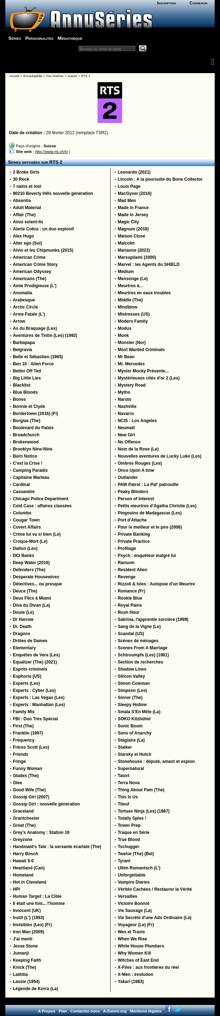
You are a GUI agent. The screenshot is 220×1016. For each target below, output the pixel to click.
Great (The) (24, 825)
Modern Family (133, 321)
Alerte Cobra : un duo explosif (43, 228)
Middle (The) (130, 299)
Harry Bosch (25, 853)
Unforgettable (131, 875)
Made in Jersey (133, 214)
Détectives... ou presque (37, 583)
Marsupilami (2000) (137, 257)
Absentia (22, 200)
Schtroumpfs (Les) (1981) (143, 654)
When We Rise (132, 938)
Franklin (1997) (28, 733)
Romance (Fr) (131, 591)
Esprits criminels (30, 669)
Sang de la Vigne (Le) (139, 626)
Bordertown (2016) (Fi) (35, 413)
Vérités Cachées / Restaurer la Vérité (155, 889)
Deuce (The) (25, 591)
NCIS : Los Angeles (137, 420)
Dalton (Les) (25, 548)
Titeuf (123, 804)
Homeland (23, 875)
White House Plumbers (141, 946)
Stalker (125, 747)
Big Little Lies (27, 378)
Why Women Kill (134, 953)
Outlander (128, 477)
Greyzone (22, 839)
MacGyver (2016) (134, 193)
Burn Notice (25, 456)
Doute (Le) (23, 612)
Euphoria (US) (27, 676)
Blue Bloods (25, 392)
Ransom (126, 562)
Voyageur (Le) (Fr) (136, 924)
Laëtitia (20, 974)
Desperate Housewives (36, 576)
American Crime (29, 257)
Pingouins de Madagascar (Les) (150, 512)
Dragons (21, 633)
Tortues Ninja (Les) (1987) (144, 811)
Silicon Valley (131, 676)
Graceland (23, 811)
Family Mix (23, 711)
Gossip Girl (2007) (31, 796)
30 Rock (21, 179)
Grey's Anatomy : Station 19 (41, 832)
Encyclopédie (33, 76)
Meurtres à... (130, 285)
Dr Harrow (23, 619)
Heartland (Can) (28, 867)
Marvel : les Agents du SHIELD (148, 264)
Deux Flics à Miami (32, 598)
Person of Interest (136, 498)
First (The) (23, 725)
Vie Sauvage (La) (135, 910)
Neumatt (126, 427)
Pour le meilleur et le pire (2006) (150, 527)
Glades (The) (26, 775)
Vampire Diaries (134, 882)
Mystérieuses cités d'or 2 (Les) (148, 378)
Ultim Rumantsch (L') (139, 867)
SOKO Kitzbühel (134, 718)
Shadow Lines (132, 669)
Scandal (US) (131, 633)
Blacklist (21, 385)
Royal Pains (130, 605)
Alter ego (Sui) (27, 243)
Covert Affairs (27, 527)
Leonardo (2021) (134, 172)
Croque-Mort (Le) (30, 541)
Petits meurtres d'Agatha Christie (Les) (157, 505)
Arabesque (24, 299)
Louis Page (129, 186)
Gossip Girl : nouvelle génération (46, 804)
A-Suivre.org (115, 1011)
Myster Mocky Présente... (143, 370)
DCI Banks (23, 555)
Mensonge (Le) (133, 278)
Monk (123, 335)
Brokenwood (26, 441)
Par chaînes (54, 76)
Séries (14, 38)
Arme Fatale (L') (29, 314)
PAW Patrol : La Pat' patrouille (148, 484)
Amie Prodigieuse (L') (35, 285)
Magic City (128, 221)
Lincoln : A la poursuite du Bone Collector (160, 179)
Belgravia (22, 349)
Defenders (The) (29, 569)
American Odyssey (32, 271)
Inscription (166, 3)
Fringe (19, 761)
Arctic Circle (25, 307)
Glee (17, 782)
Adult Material (27, 207)
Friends (20, 754)
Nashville (127, 406)
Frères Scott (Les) (31, 747)
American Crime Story (35, 264)
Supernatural (131, 768)
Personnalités (39, 38)
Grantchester (26, 818)
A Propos (46, 1011)
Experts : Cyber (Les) (34, 690)
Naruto (125, 399)
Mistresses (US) (134, 314)
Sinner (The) (130, 697)
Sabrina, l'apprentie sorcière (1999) (153, 619)
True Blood (129, 839)
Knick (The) (24, 967)
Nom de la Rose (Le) (138, 449)
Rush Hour (128, 612)
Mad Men (127, 200)
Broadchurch (26, 434)
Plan (63, 1011)
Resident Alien (132, 569)
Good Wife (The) (29, 789)
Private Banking (134, 534)
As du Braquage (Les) (35, 328)
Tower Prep (129, 825)
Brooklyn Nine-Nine (32, 449)
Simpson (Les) (132, 690)
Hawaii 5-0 (23, 860)
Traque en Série (133, 832)
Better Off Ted (27, 370)
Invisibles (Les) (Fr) (32, 924)
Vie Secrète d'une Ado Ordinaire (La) (155, 917)
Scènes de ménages (138, 640)
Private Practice (134, 541)
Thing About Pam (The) (141, 789)
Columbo (22, 512)
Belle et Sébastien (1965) (38, 356)
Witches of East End (138, 960)
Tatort (123, 775)
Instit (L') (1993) (28, 917)
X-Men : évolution (135, 974)
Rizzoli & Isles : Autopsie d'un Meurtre (156, 583)
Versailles (127, 896)
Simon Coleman (134, 683)
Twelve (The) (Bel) (136, 853)
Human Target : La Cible (37, 896)
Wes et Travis (131, 931)
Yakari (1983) (131, 981)
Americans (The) (29, 278)
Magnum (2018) (133, 228)
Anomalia (22, 292)
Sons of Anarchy (134, 733)
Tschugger (128, 846)
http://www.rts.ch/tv (51, 151)
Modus (125, 328)
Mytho (124, 392)
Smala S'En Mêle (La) (139, 711)
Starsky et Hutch (134, 754)
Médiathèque (70, 38)
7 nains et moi (27, 186)
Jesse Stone (25, 946)
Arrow (19, 321)
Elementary (24, 647)
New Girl (126, 434)
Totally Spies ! (132, 818)
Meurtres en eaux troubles (144, 292)
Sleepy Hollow (132, 704)
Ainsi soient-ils (28, 221)
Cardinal (21, 484)
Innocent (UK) (27, 910)
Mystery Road (132, 385)
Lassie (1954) (26, 981)
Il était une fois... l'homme (39, 903)
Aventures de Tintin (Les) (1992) (45, 335)
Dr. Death (22, 626)
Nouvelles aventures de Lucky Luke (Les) (159, 456)
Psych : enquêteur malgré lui (147, 555)
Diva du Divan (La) (31, 605)
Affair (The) (24, 214)
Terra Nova (129, 782)
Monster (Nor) (132, 342)
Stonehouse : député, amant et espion (156, 761)
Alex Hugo (23, 236)
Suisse (72, 76)
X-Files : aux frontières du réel (148, 967)
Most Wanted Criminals (141, 349)
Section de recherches (140, 662)
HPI (16, 889)
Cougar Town (26, 520)
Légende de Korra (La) (35, 988)
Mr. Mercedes (131, 363)
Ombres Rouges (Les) (140, 463)
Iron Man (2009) (28, 931)
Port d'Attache (132, 520)
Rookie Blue (130, 598)
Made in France (133, 207)
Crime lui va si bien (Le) (37, 534)
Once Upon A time (136, 470)
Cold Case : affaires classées (42, 505)
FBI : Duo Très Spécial (35, 718)
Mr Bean (126, 356)
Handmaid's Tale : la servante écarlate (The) (57, 846)
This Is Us (128, 796)
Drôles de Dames (30, 640)
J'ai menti (22, 938)
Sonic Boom (130, 725)
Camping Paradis (30, 470)
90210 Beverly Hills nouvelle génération (53, 193)
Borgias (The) (26, 420)
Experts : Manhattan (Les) (39, 704)
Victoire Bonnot (133, 903)
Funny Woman (27, 768)
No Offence (129, 441)
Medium (126, 271)
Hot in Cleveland (29, 882)
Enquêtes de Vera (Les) (36, 654)
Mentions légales (146, 1011)
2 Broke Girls (26, 172)
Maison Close (131, 236)
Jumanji (21, 953)
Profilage (127, 548)
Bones (19, 399)
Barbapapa (24, 342)
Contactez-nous (85, 1011)
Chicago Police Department (40, 498)
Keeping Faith (27, 960)
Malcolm (126, 243)
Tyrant (124, 860)
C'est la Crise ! (27, 463)
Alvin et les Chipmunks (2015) (43, 250)
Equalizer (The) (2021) (35, 662)
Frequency (23, 740)
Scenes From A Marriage (142, 647)
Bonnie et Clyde (29, 406)
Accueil (14, 76)
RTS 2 (85, 76)
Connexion (198, 3)
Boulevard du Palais (33, 427)
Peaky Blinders (133, 491)
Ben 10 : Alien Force (33, 363)
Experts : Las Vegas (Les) (38, 697)
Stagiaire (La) (131, 740)
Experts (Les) (26, 683)
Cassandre (23, 491)
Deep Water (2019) (31, 562)
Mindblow (127, 307)
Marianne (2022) (134, 250)
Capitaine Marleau (31, 477)
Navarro (126, 413)
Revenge (126, 576)
